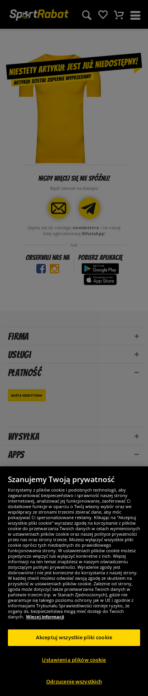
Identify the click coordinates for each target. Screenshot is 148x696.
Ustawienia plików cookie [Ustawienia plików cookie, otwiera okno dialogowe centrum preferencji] (74, 659)
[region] (74, 581)
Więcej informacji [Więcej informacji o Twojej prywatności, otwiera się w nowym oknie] (45, 617)
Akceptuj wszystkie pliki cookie (74, 637)
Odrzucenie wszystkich (74, 681)
